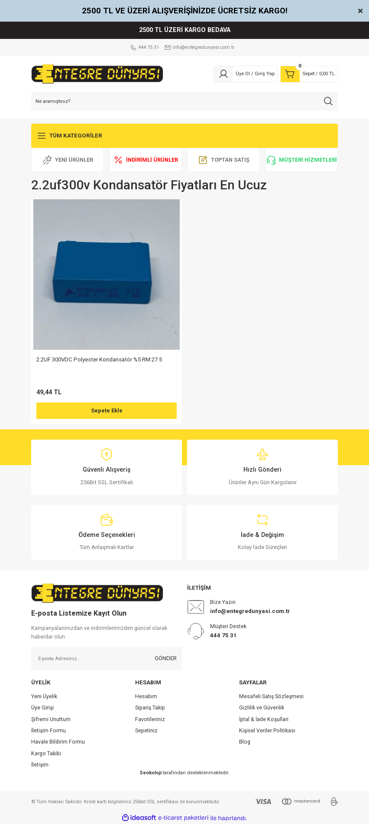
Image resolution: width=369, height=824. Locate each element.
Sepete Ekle (107, 411)
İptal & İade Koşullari (263, 719)
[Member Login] (246, 73)
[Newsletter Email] (106, 658)
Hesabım (146, 696)
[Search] (184, 101)
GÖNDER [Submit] (166, 658)
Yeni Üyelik (44, 696)
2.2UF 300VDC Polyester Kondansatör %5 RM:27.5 (99, 359)
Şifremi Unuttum (51, 719)
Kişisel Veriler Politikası (267, 731)
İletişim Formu (48, 731)
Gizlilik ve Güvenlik (261, 708)
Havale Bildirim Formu (58, 742)
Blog (244, 742)
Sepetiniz (146, 731)
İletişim (40, 765)
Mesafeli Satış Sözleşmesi (271, 696)
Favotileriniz (150, 719)
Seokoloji (150, 773)
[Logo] (97, 73)
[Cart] (309, 73)
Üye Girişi (42, 708)
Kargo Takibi (46, 754)
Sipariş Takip (150, 708)
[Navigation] (184, 136)
